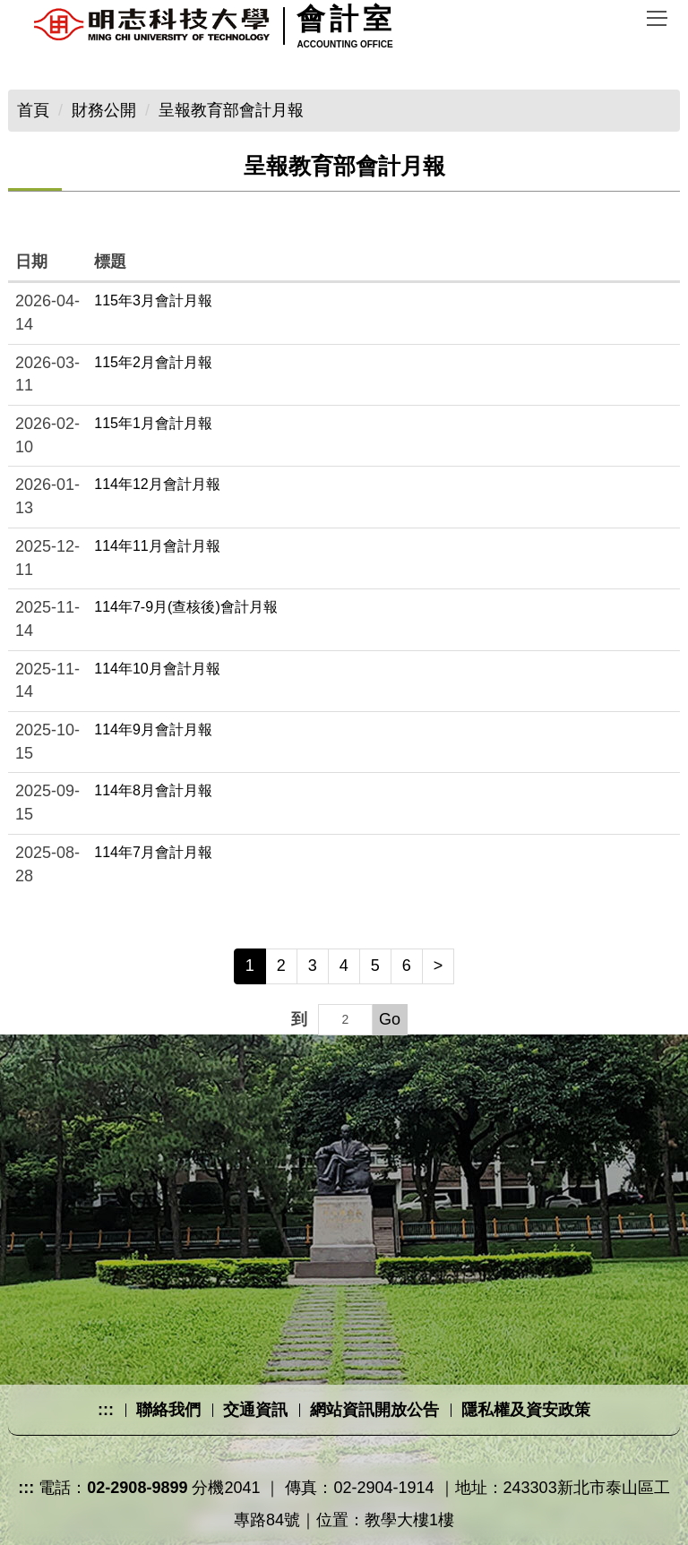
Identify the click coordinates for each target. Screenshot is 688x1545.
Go (389, 1019)
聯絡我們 (168, 1410)
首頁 (33, 110)
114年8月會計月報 (153, 790)
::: (106, 1410)
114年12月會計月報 (157, 484)
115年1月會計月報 (153, 423)
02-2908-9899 (137, 1488)
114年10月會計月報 (157, 668)
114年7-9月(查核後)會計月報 (185, 606)
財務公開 (104, 110)
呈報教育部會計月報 (231, 110)
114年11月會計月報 (157, 546)
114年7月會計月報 (153, 852)
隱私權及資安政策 (525, 1410)
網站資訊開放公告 (374, 1410)
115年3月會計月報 (153, 300)
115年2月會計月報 (153, 362)
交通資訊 (255, 1410)
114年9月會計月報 (153, 729)
